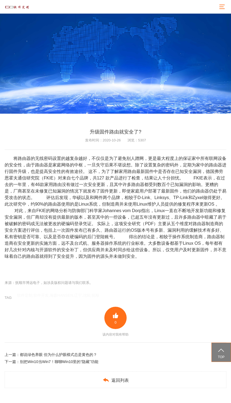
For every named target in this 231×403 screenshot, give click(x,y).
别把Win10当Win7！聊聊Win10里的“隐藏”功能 (59, 361)
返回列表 (115, 380)
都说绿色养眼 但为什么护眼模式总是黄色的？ (58, 354)
